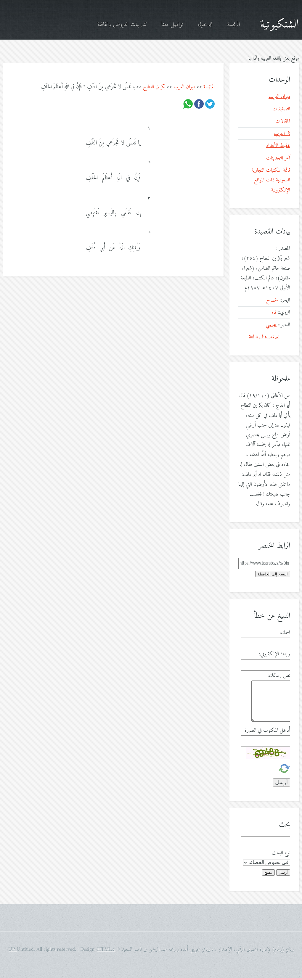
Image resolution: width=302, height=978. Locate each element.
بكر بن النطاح (154, 86)
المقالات (282, 121)
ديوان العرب (184, 86)
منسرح (272, 300)
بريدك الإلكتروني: (274, 654)
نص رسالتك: (279, 675)
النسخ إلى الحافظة (273, 574)
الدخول (205, 25)
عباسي (271, 324)
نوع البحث (281, 853)
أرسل (283, 872)
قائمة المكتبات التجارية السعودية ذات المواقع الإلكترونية (270, 180)
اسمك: (285, 632)
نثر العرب (282, 133)
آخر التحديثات (278, 158)
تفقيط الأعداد (278, 145)
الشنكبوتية (279, 24)
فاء (274, 312)
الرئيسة (233, 25)
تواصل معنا (172, 25)
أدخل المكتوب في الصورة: (266, 730)
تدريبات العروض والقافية (122, 25)
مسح (268, 872)
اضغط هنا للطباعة (264, 337)
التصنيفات (281, 109)
